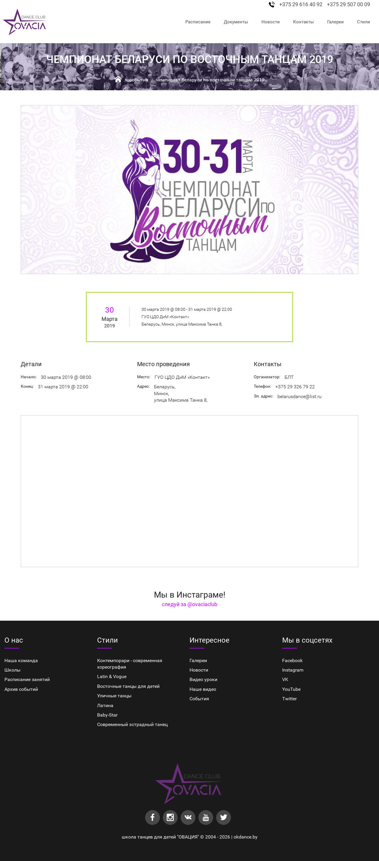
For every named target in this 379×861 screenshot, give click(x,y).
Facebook (292, 660)
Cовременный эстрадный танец (132, 724)
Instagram (292, 670)
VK (285, 679)
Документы (236, 22)
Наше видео (203, 689)
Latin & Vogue (111, 676)
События (138, 80)
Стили (363, 22)
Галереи (335, 22)
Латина (105, 705)
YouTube (291, 689)
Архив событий (21, 689)
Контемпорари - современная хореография (129, 664)
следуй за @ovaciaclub (189, 604)
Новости (270, 22)
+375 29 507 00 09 (348, 4)
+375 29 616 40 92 (300, 4)
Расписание (198, 22)
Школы (12, 670)
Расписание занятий (27, 679)
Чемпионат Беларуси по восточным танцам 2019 (210, 80)
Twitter (289, 698)
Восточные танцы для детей (128, 686)
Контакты (303, 22)
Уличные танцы (114, 696)
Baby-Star (107, 715)
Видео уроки (203, 679)
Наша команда (21, 660)
